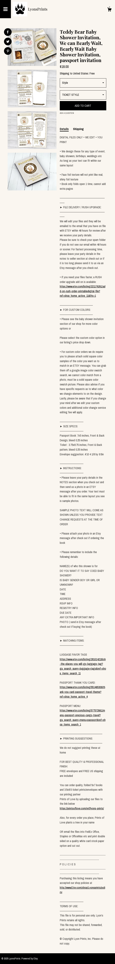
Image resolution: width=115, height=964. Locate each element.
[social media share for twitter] (7, 42)
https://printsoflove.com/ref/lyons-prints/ (82, 808)
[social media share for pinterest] (7, 51)
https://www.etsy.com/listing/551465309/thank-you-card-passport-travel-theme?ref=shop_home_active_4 (82, 691)
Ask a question (67, 113)
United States (80, 73)
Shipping (78, 129)
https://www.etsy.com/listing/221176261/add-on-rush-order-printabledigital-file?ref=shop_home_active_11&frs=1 (82, 291)
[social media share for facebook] (7, 32)
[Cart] (109, 10)
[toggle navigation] (5, 9)
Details (64, 129)
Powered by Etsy (29, 958)
